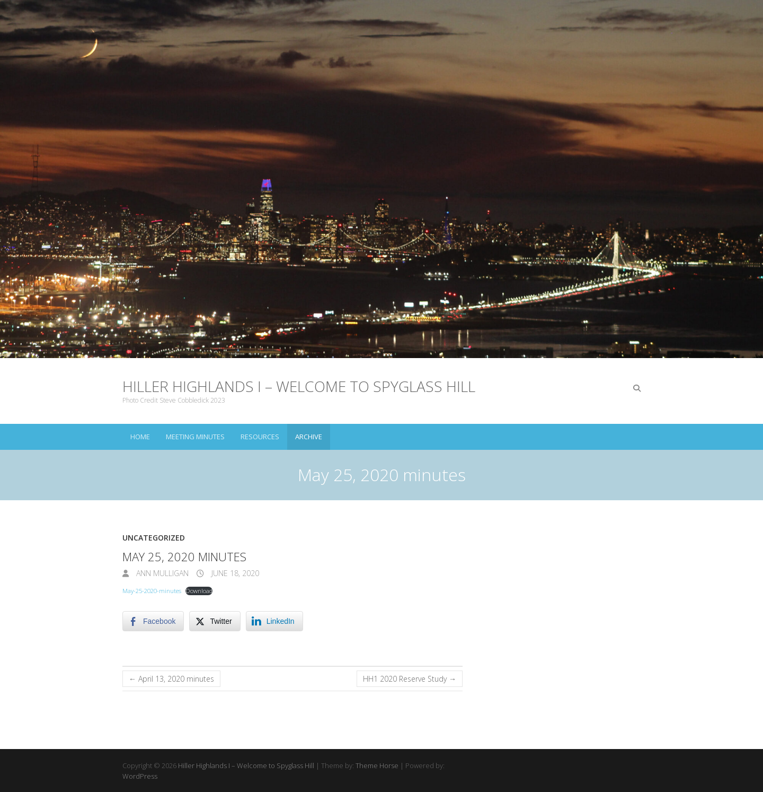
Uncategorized (153, 538)
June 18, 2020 (234, 573)
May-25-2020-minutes (151, 591)
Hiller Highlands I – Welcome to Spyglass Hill (298, 386)
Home (140, 436)
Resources (260, 436)
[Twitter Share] (214, 621)
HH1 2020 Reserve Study (409, 679)
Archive (308, 436)
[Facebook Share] (153, 621)
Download (198, 591)
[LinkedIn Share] (274, 621)
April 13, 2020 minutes (171, 679)
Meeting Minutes (195, 436)
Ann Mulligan (161, 573)
